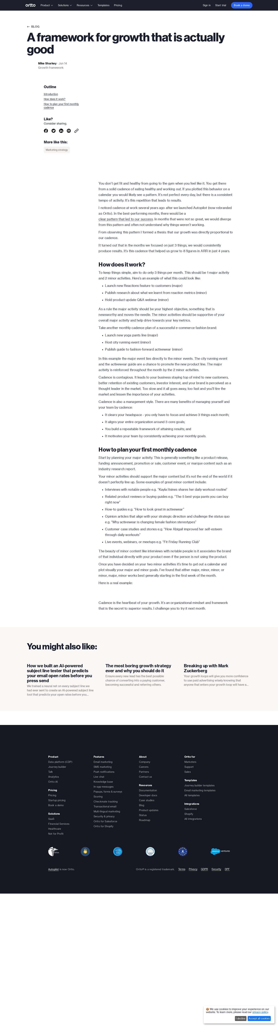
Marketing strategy (57, 149)
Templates (103, 5)
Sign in (207, 5)
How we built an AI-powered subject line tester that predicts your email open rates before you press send (59, 816)
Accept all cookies (259, 1018)
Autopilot (53, 1012)
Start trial (220, 5)
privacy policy (260, 1012)
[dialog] (239, 1014)
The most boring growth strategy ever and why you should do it (138, 811)
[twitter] (53, 131)
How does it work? (54, 99)
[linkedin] (61, 131)
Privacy (193, 1011)
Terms (181, 1011)
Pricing (118, 5)
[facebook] (46, 131)
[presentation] (60, 781)
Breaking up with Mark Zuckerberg (206, 811)
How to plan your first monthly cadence (61, 105)
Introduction (51, 94)
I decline (240, 1018)
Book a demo (242, 5)
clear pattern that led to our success (126, 219)
